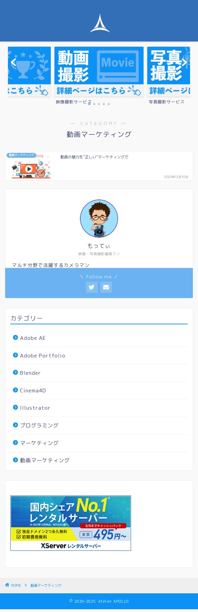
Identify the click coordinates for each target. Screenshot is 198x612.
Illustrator (35, 407)
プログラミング (39, 425)
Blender (30, 373)
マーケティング (39, 443)
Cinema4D (33, 390)
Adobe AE (33, 338)
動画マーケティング (45, 460)
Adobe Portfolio (43, 355)
